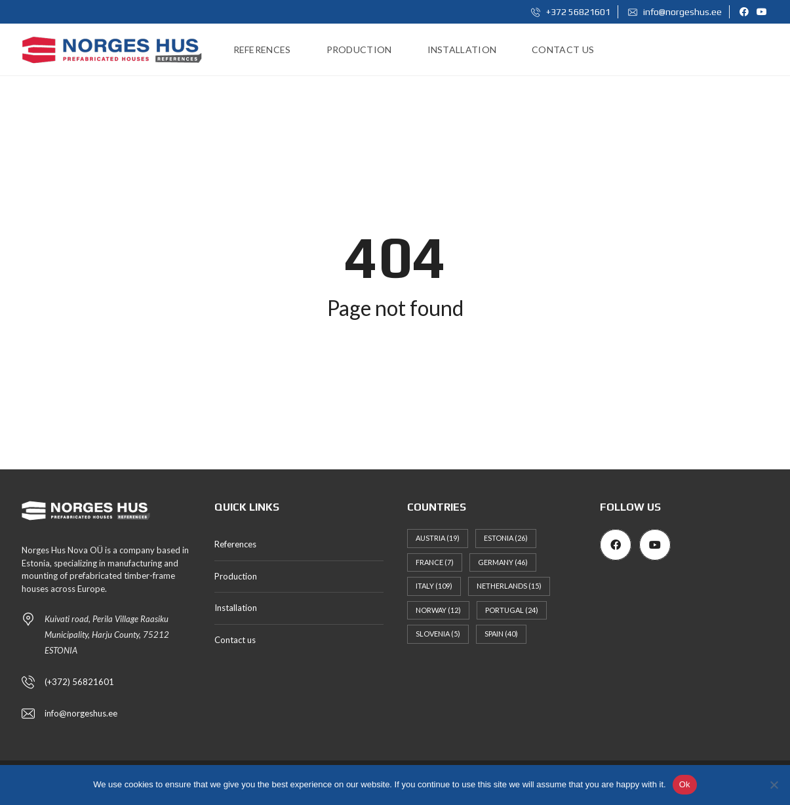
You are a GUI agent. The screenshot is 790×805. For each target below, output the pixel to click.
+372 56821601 (570, 12)
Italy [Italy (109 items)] (434, 585)
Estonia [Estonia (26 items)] (506, 538)
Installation (235, 607)
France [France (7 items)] (435, 562)
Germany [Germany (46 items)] (503, 562)
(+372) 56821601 (79, 682)
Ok (684, 784)
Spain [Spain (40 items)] (501, 633)
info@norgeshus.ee (675, 12)
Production (235, 576)
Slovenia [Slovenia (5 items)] (438, 633)
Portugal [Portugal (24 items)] (511, 610)
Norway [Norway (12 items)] (438, 610)
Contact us (235, 640)
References (235, 544)
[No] (773, 784)
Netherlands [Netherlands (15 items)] (509, 585)
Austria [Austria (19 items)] (438, 538)
